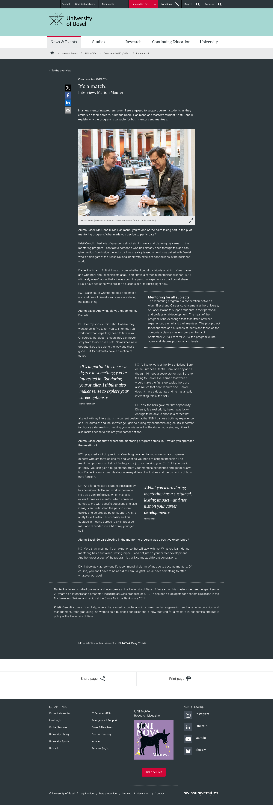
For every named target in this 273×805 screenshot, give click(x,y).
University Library (59, 734)
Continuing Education (171, 41)
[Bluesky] (195, 751)
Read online (154, 772)
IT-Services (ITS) (101, 713)
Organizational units (87, 4)
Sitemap (126, 793)
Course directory (101, 734)
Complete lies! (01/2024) (116, 53)
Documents (110, 4)
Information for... (141, 4)
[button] (68, 88)
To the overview (61, 70)
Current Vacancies (59, 713)
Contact (159, 793)
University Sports (59, 741)
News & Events (64, 41)
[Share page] (92, 679)
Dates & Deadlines (102, 727)
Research (133, 41)
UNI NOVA (90, 53)
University (209, 41)
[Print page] (180, 679)
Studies (98, 41)
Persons (208, 5)
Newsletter (143, 793)
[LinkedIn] (196, 727)
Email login (55, 720)
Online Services (58, 727)
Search (187, 5)
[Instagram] (196, 715)
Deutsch (66, 4)
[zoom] (136, 172)
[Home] (52, 53)
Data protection (108, 793)
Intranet (96, 741)
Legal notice (87, 793)
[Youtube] (195, 739)
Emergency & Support (104, 720)
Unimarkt (54, 748)
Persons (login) (100, 748)
